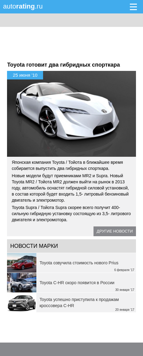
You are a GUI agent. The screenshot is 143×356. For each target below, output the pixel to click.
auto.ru (23, 6)
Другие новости (115, 231)
